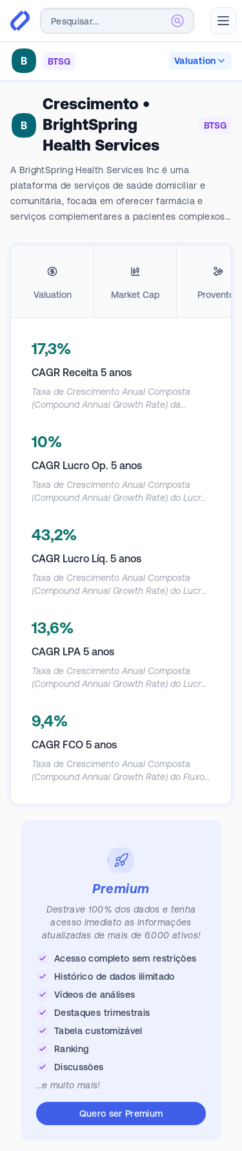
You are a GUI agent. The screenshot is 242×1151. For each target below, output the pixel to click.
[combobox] (117, 21)
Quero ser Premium (121, 1113)
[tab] (52, 282)
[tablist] (121, 282)
